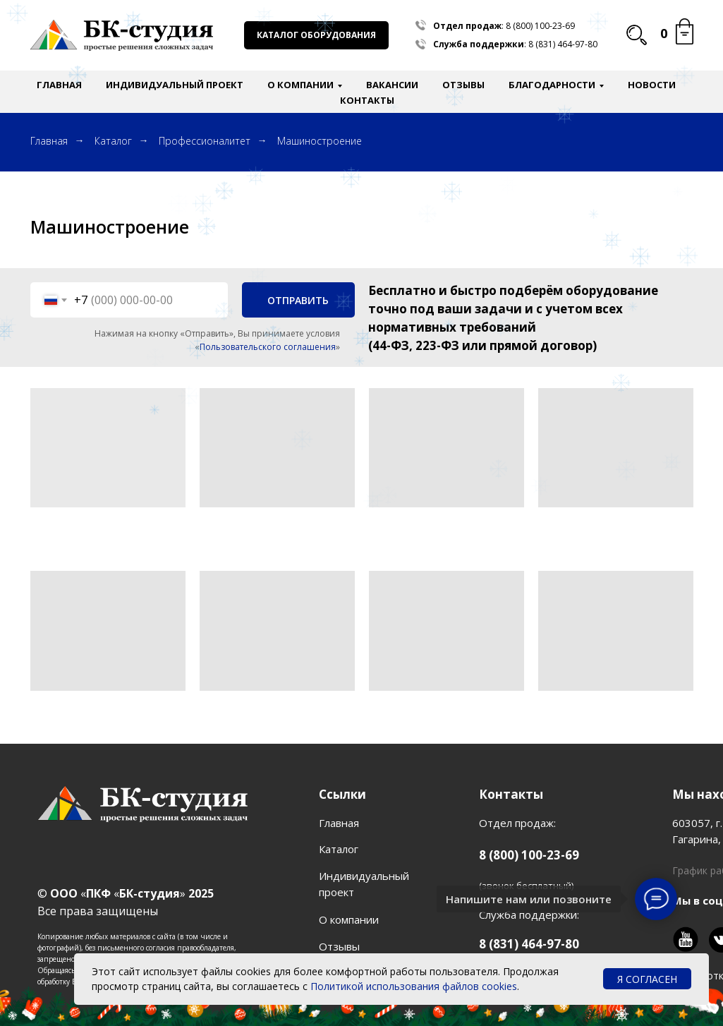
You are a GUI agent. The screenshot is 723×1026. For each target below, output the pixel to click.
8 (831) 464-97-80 (562, 44)
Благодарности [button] (552, 84)
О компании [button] (300, 84)
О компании (349, 919)
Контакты (367, 100)
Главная (59, 84)
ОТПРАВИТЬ (298, 300)
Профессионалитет (204, 140)
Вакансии (392, 84)
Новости (652, 84)
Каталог (113, 140)
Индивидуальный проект (174, 84)
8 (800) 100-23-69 (540, 26)
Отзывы (463, 84)
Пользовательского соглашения (268, 347)
